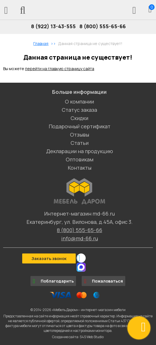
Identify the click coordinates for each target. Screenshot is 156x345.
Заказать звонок (49, 258)
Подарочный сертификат (79, 126)
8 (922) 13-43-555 (53, 26)
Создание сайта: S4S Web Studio (78, 336)
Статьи (80, 142)
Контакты (79, 167)
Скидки (79, 118)
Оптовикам (79, 159)
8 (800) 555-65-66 (102, 26)
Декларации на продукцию (79, 151)
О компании (79, 101)
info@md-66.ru (79, 238)
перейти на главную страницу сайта (59, 68)
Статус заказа (79, 109)
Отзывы (79, 134)
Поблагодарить (53, 281)
